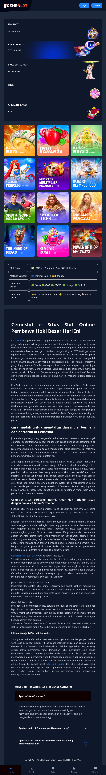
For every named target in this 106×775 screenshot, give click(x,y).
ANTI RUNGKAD (14, 50)
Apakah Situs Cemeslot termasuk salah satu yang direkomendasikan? (53, 742)
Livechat (95, 770)
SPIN (10, 91)
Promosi (74, 770)
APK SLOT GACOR (18, 105)
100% (10, 111)
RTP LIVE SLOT (16, 44)
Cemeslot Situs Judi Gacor (24, 555)
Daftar (97, 5)
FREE (11, 84)
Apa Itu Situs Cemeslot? (53, 696)
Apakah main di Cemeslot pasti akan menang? (53, 728)
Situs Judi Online (56, 663)
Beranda (11, 770)
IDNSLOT (13, 24)
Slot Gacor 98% (14, 31)
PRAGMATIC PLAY (18, 64)
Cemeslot (16, 340)
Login (84, 5)
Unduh (31, 770)
